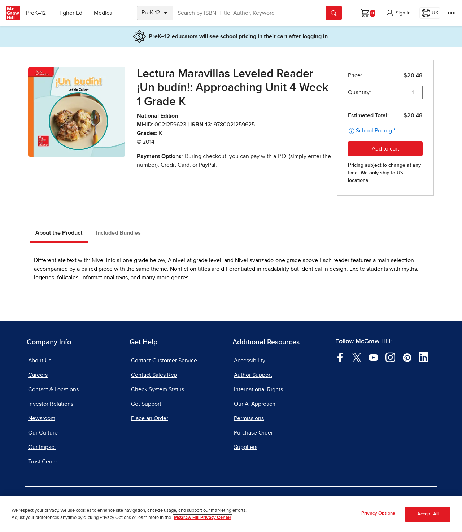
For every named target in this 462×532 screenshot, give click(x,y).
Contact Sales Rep (154, 375)
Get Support (146, 404)
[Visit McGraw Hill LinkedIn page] (423, 357)
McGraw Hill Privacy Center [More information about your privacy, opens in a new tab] (202, 517)
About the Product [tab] (58, 233)
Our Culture (43, 433)
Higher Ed (72, 13)
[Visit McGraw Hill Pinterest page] (407, 357)
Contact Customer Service (164, 360)
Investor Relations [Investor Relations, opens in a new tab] (50, 404)
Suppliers (245, 447)
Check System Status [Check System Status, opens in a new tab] (157, 389)
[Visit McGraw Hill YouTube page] (373, 357)
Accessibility (249, 360)
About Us (39, 360)
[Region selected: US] (429, 13)
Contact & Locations (53, 389)
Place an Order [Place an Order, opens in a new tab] (149, 418)
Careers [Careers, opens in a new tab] (38, 375)
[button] (398, 13)
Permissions (249, 418)
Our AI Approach (254, 404)
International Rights (258, 389)
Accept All (428, 514)
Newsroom (41, 418)
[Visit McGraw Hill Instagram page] (390, 357)
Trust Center (43, 462)
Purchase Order (253, 433)
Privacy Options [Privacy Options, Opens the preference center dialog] (378, 513)
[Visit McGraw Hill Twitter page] (357, 357)
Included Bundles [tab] (118, 233)
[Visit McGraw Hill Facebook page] (340, 357)
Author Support (253, 375)
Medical (107, 13)
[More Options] (451, 13)
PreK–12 (39, 13)
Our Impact (42, 447)
